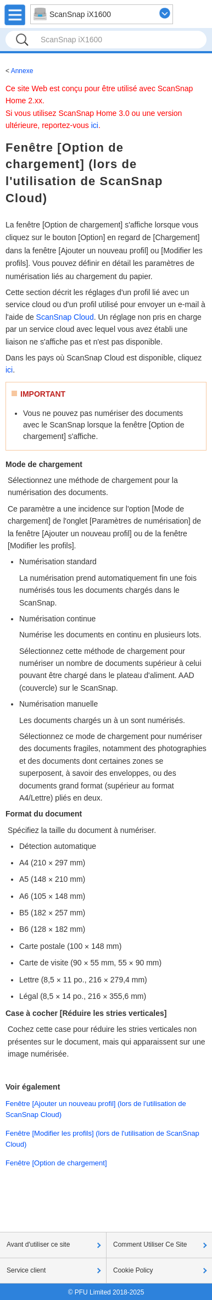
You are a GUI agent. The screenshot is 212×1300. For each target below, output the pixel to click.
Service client (26, 1270)
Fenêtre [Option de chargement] (56, 1163)
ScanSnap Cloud (65, 317)
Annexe (22, 71)
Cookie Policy (133, 1270)
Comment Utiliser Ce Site (150, 1244)
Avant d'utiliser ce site (38, 1244)
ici (94, 125)
